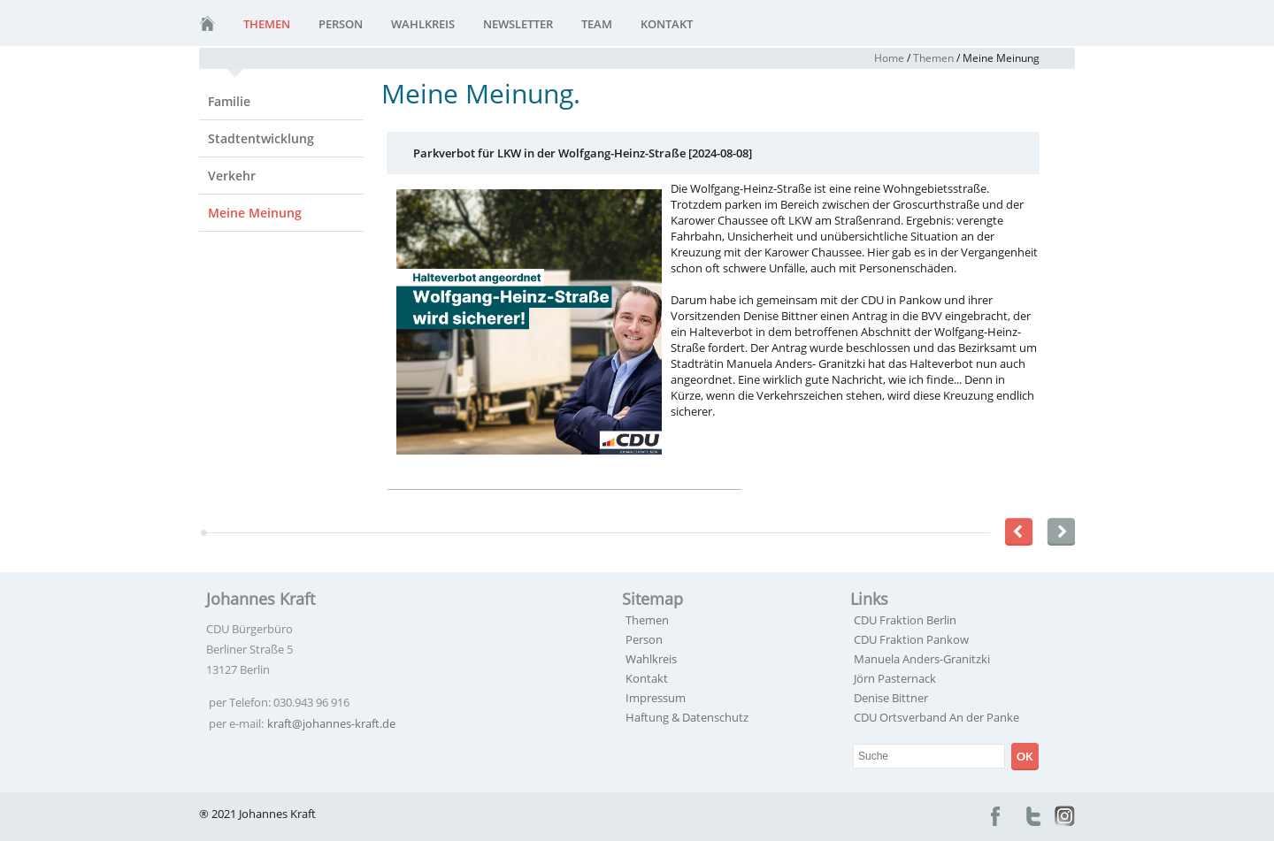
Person (340, 24)
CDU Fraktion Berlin (905, 620)
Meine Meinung (255, 212)
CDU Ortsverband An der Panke (936, 717)
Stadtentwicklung (261, 138)
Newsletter (518, 24)
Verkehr (232, 175)
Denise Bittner (891, 698)
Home (889, 57)
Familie (229, 101)
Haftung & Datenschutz (686, 717)
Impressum (655, 698)
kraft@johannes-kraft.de (331, 723)
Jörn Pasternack (895, 678)
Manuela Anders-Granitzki (922, 659)
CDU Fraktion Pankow (911, 639)
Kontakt (667, 24)
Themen (266, 24)
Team (596, 24)
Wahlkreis (423, 24)
